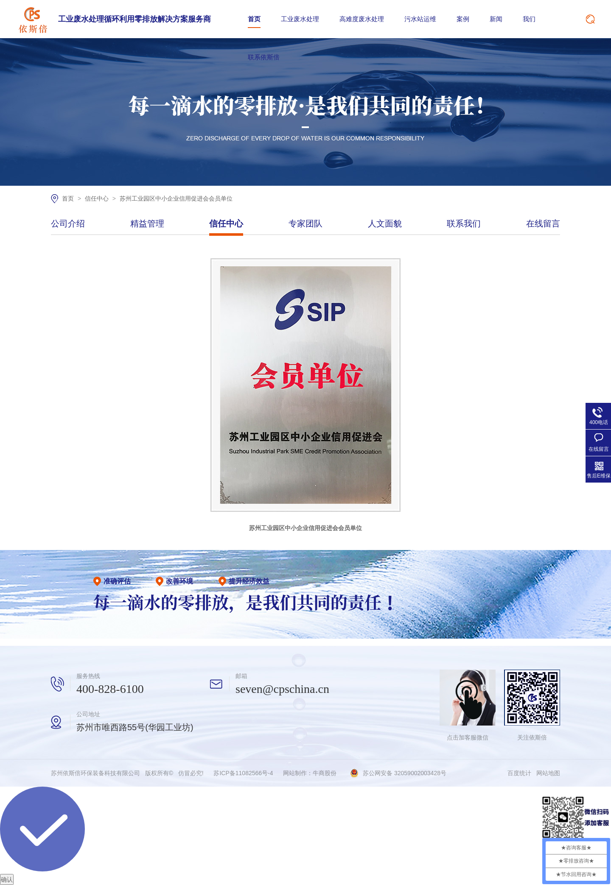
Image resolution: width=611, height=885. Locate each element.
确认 (7, 879)
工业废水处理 (300, 18)
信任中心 (97, 198)
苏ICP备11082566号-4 (243, 773)
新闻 (496, 18)
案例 (463, 18)
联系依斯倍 (264, 57)
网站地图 (548, 773)
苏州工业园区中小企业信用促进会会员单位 (176, 198)
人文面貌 (385, 224)
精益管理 (147, 224)
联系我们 (464, 224)
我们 (529, 18)
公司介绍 (68, 224)
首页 (254, 18)
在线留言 (543, 224)
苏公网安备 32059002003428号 (404, 773)
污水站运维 (420, 18)
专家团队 (305, 224)
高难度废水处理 (361, 18)
